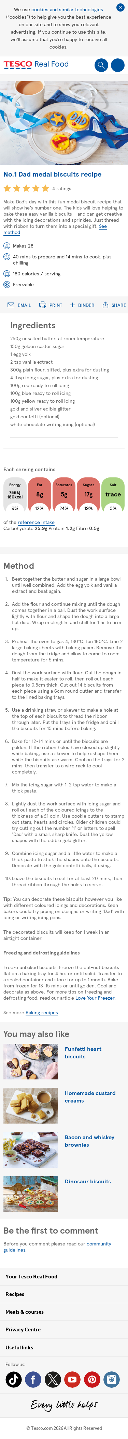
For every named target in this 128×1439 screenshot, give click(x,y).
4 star (36, 188)
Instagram (111, 1379)
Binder (82, 305)
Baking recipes (42, 1012)
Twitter (53, 1379)
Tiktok (13, 1379)
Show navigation (118, 65)
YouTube (72, 1379)
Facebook (33, 1379)
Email (19, 305)
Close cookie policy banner (120, 7)
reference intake (36, 521)
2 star (17, 188)
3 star (26, 188)
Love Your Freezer (94, 997)
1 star (7, 188)
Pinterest (92, 1379)
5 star (45, 188)
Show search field (101, 65)
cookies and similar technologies (67, 9)
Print (50, 305)
